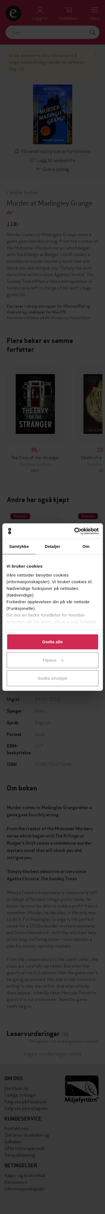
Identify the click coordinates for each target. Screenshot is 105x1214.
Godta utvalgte (52, 678)
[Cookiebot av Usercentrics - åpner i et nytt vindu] (75, 531)
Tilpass (52, 659)
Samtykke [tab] (19, 546)
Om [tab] (86, 546)
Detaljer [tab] (52, 546)
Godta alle (52, 641)
